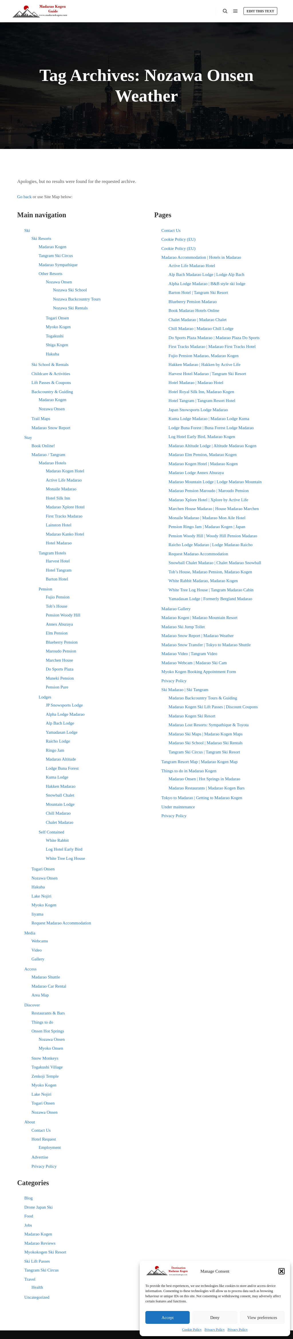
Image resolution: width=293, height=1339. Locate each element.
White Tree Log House (65, 858)
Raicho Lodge (58, 741)
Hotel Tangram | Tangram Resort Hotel (202, 400)
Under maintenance (178, 807)
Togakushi (55, 336)
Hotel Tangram (59, 570)
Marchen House (59, 660)
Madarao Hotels (52, 463)
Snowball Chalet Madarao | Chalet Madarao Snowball (215, 562)
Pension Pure (57, 687)
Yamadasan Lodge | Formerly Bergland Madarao (210, 598)
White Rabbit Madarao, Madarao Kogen (203, 580)
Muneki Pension (60, 678)
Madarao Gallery (176, 608)
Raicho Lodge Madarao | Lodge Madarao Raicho (211, 544)
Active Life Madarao (64, 480)
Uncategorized (36, 1297)
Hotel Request (43, 1139)
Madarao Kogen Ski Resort (192, 716)
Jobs (28, 1225)
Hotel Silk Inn (58, 498)
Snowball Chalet (60, 795)
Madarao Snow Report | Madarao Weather (197, 635)
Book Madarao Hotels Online (194, 310)
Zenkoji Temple (45, 1076)
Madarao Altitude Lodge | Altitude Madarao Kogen (212, 445)
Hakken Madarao (61, 786)
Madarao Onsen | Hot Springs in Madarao (204, 779)
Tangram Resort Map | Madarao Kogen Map (199, 761)
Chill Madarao (58, 813)
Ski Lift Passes (37, 1261)
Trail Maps (40, 418)
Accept (167, 1317)
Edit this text (260, 11)
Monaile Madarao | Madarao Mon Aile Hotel (207, 518)
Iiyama (37, 914)
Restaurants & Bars (48, 1013)
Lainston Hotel (59, 525)
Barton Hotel (57, 579)
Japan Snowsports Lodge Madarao (198, 409)
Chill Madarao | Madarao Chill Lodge (201, 328)
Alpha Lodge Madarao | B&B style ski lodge (207, 283)
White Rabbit (57, 840)
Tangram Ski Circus (56, 255)
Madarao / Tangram (48, 454)
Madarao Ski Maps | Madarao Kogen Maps (206, 734)
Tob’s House (56, 606)
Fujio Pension (58, 597)
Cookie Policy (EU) (178, 239)
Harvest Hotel (58, 561)
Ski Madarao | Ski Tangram (184, 689)
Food (28, 1216)
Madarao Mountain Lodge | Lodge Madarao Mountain (215, 482)
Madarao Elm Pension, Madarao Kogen (203, 454)
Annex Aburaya (59, 624)
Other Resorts (50, 273)
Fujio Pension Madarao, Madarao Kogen (204, 355)
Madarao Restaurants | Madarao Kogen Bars (207, 788)
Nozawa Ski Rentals (70, 308)
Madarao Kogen (52, 246)
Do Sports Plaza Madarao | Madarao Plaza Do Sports (214, 337)
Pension (45, 589)
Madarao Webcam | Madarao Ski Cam (194, 662)
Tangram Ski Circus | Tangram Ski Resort (204, 752)
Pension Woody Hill (63, 615)
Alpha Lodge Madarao (65, 714)
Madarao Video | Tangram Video (189, 653)
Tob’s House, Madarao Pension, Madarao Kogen (210, 572)
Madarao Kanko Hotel (65, 534)
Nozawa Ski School (70, 290)
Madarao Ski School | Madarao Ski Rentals (206, 743)
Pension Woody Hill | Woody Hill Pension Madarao (213, 536)
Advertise (39, 1157)
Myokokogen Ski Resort (45, 1252)
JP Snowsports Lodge (64, 705)
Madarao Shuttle (45, 977)
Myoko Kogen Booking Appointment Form (198, 671)
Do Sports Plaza (60, 669)
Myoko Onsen (51, 1048)
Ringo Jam (55, 750)
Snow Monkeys (44, 1058)
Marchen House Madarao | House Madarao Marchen (214, 508)
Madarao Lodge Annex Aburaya (196, 472)
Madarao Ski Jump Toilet (183, 626)
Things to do (42, 1022)
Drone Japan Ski (38, 1207)
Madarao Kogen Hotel (65, 471)
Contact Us (41, 1130)
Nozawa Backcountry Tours (77, 299)
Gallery (37, 959)
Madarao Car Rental (48, 986)
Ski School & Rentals (50, 364)
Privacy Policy (215, 1330)
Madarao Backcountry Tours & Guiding (203, 698)
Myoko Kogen (58, 327)
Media (29, 933)
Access (30, 969)
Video (36, 950)
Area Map (40, 995)
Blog (28, 1198)
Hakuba (52, 354)
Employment (50, 1147)
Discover (32, 1005)
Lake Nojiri (41, 896)
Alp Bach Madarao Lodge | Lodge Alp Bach (206, 274)
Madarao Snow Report (50, 427)
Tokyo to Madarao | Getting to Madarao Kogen (201, 797)
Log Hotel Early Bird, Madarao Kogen (202, 436)
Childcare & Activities (50, 373)
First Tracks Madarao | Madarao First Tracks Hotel (212, 346)
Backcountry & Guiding (52, 391)
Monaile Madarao (61, 489)
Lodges (45, 697)
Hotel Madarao (59, 543)
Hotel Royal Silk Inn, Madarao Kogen (201, 391)
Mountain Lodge (60, 804)
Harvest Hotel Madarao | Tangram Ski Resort (207, 373)
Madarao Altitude (61, 759)
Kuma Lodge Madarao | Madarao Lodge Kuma (209, 418)
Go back (24, 196)
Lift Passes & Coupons (51, 382)
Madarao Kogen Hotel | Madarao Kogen (203, 463)
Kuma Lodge (57, 777)
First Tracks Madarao (64, 516)
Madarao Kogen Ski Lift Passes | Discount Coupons (213, 707)
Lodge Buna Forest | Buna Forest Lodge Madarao (211, 427)
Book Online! (43, 445)
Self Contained (51, 832)
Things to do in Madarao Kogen (188, 771)
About (29, 1122)
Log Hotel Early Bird (64, 849)
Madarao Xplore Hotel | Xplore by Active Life (208, 500)
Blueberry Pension (62, 642)
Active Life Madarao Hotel (192, 265)
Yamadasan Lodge (62, 732)
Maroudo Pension (61, 651)
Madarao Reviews (40, 1243)
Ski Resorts (41, 238)
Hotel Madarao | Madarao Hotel (196, 382)
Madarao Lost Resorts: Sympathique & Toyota (209, 725)
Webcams (39, 941)
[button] (281, 1271)
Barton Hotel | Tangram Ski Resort (198, 292)
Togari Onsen (57, 318)
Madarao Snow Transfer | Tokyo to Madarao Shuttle (206, 644)
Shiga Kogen (57, 345)
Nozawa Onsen (59, 282)
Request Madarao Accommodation (61, 923)
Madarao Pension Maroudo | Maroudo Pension (209, 490)
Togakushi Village (47, 1067)
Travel (29, 1279)
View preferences (262, 1317)
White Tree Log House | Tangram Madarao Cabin (211, 590)
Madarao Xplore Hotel (65, 507)
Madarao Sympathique (58, 264)
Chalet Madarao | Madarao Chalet (198, 319)
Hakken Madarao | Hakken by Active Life (204, 364)
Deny (215, 1317)
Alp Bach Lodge (60, 723)
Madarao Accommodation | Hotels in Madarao (201, 257)
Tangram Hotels (52, 553)
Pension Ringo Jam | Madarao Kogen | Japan (207, 526)
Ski (27, 230)
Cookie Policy (192, 1330)
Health (37, 1287)
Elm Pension (57, 633)
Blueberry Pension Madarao (193, 301)
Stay (28, 437)
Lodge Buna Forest (62, 768)
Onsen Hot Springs (47, 1031)
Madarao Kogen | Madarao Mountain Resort (199, 617)
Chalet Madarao (59, 822)
